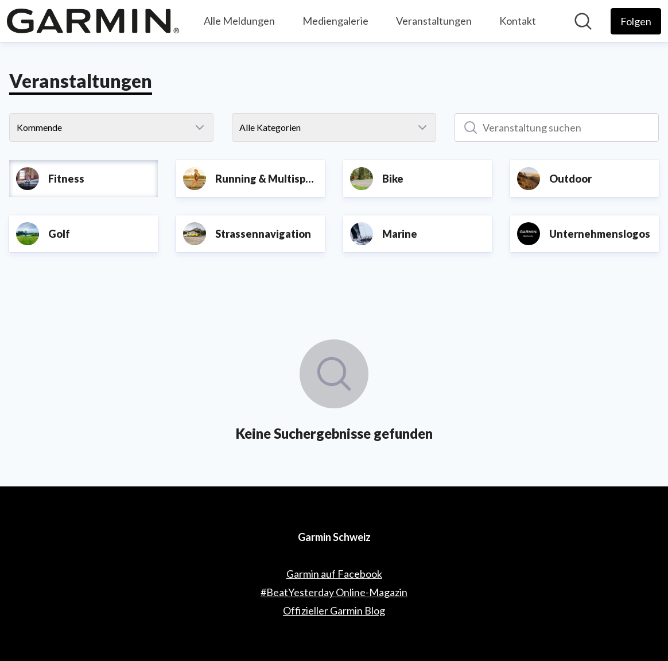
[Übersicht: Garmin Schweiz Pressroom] (93, 21)
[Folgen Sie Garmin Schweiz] (636, 21)
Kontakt (517, 20)
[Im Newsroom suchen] (583, 21)
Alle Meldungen (239, 20)
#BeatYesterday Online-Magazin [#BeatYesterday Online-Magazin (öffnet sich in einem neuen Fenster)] (334, 592)
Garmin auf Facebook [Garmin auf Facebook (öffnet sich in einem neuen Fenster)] (334, 573)
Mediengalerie (335, 20)
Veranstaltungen (434, 20)
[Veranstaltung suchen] (557, 127)
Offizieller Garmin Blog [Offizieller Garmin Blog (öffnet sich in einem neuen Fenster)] (334, 610)
